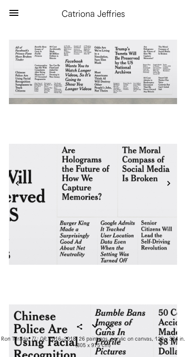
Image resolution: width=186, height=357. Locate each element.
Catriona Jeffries (93, 13)
